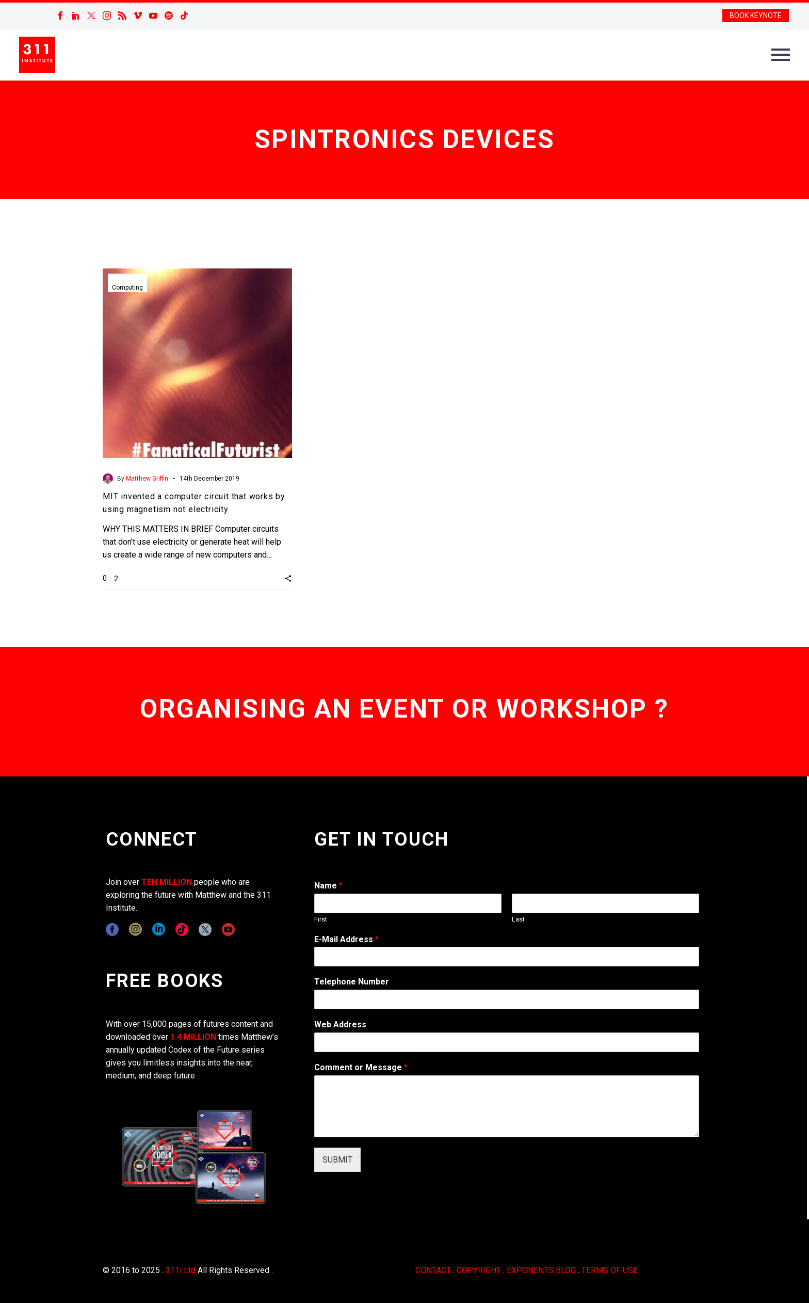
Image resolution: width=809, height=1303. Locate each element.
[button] (288, 578)
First (320, 919)
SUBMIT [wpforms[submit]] (337, 1160)
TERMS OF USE (609, 1270)
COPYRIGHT (479, 1270)
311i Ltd (181, 1270)
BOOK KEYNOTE (756, 15)
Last (518, 919)
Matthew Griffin (147, 478)
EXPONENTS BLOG (541, 1270)
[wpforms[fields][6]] (506, 999)
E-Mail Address (346, 939)
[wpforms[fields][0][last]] (605, 903)
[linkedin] (158, 929)
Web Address (340, 1024)
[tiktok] (181, 929)
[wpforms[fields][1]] (506, 956)
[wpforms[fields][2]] (506, 1106)
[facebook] (112, 929)
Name (328, 886)
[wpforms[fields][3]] (506, 1042)
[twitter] (205, 929)
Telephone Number (351, 982)
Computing (127, 287)
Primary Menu (780, 55)
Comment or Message (361, 1067)
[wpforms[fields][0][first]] (407, 903)
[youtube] (228, 929)
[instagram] (135, 929)
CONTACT (433, 1270)
